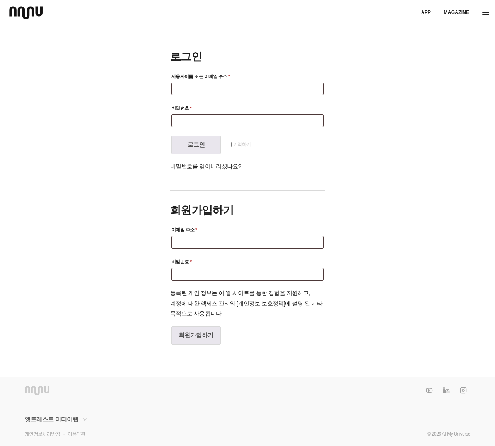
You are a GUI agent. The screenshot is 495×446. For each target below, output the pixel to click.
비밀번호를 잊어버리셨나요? (205, 166)
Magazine (456, 12)
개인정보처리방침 (42, 434)
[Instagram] (463, 390)
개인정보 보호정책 (260, 303)
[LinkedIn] (446, 390)
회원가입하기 (196, 335)
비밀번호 (209, 107)
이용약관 (76, 434)
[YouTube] (429, 390)
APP (426, 12)
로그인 (196, 145)
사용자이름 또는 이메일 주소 (209, 75)
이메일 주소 (209, 228)
